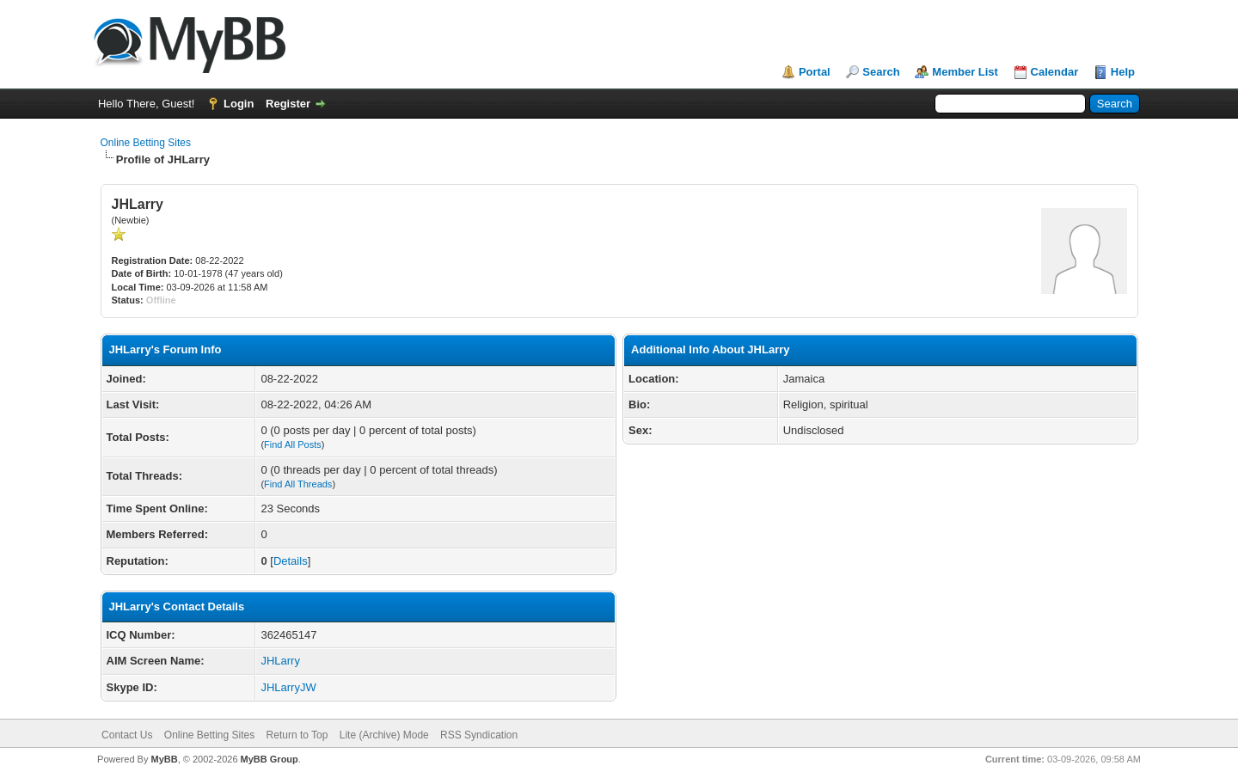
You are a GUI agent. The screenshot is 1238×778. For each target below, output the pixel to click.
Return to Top (297, 735)
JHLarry (280, 660)
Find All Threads (298, 484)
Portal (814, 71)
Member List (965, 71)
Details (290, 560)
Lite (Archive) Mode (384, 735)
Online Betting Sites (146, 143)
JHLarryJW (288, 687)
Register (288, 103)
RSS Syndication (479, 735)
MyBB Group (269, 759)
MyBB (163, 759)
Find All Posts (293, 444)
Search (880, 71)
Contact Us (126, 735)
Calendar (1055, 71)
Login (239, 103)
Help (1123, 71)
